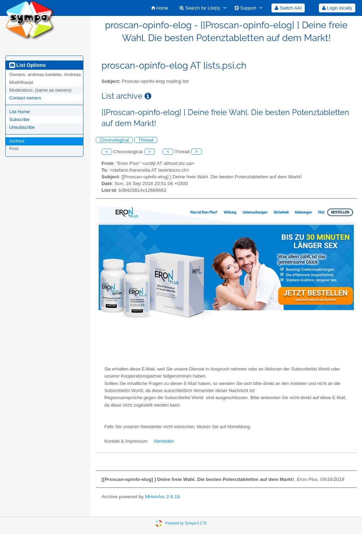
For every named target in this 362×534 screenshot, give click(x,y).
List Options (27, 65)
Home (160, 8)
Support (245, 8)
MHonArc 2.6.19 (162, 496)
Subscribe (19, 119)
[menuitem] (160, 8)
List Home (19, 111)
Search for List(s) (200, 8)
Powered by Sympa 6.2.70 (185, 523)
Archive (16, 141)
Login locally (337, 8)
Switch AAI (288, 8)
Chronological (114, 140)
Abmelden (163, 441)
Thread (145, 140)
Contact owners (25, 98)
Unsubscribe (22, 127)
